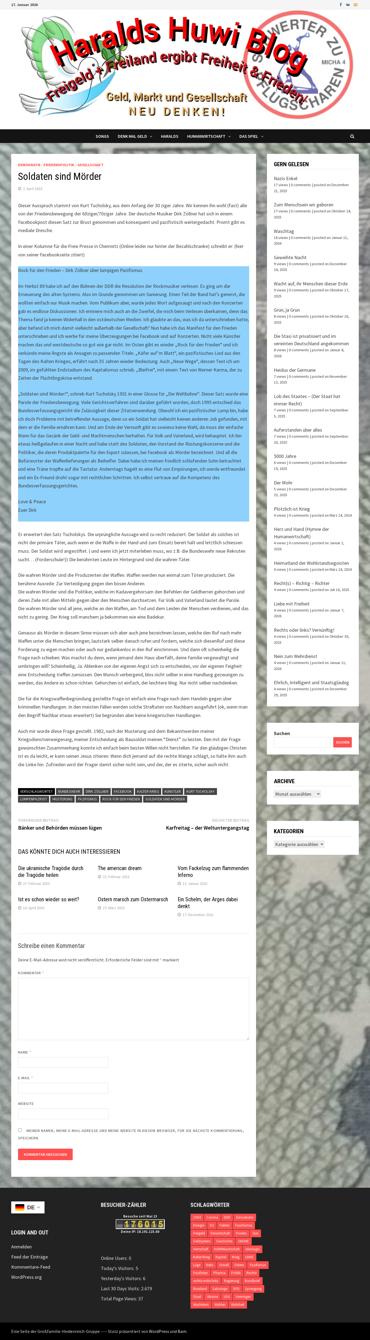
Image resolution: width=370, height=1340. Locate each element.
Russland (200, 1288)
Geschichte (224, 1241)
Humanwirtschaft (206, 136)
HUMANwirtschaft (227, 1249)
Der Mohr (283, 482)
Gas (255, 1233)
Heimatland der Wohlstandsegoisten (311, 563)
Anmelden (21, 1247)
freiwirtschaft (220, 1233)
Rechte (251, 1273)
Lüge (196, 1265)
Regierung (231, 1280)
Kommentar (31, 972)
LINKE (249, 1257)
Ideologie (252, 1249)
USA (227, 1296)
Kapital (221, 1257)
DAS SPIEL (248, 136)
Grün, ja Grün (287, 310)
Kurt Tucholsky (200, 791)
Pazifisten (200, 1273)
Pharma (219, 1273)
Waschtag (284, 231)
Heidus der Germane (295, 370)
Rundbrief (252, 1280)
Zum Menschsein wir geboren (303, 204)
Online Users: (115, 1258)
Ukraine (212, 1296)
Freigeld (199, 1233)
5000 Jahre (285, 456)
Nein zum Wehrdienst (295, 656)
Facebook (123, 791)
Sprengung (253, 1288)
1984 (197, 1217)
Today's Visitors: (118, 1268)
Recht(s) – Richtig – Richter (302, 583)
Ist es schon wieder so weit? (48, 899)
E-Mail (25, 1077)
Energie (198, 1225)
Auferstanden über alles (298, 430)
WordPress (159, 1331)
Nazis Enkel (285, 178)
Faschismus (243, 1225)
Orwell (224, 1265)
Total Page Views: (119, 1298)
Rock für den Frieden (121, 799)
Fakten (225, 1225)
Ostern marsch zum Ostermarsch (133, 899)
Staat (197, 1296)
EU (212, 1225)
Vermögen (243, 1296)
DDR (227, 1217)
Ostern (239, 1265)
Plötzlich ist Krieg (292, 509)
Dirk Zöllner (97, 791)
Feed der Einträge (29, 1257)
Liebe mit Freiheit (292, 604)
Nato (209, 1265)
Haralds (169, 136)
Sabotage (220, 1288)
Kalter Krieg (148, 791)
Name (24, 1052)
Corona (212, 1217)
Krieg (235, 1257)
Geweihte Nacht (290, 257)
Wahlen (220, 1304)
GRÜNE (243, 1241)
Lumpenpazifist (33, 799)
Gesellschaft (90, 164)
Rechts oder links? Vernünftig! (304, 630)
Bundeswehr (69, 791)
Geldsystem (201, 1241)
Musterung (62, 799)
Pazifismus (87, 799)
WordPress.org (26, 1277)
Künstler (173, 791)
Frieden (241, 1233)
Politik (236, 1273)
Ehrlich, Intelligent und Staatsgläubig (311, 682)
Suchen (282, 733)
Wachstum (201, 1304)
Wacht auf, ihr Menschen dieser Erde (311, 283)
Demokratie (29, 164)
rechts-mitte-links (205, 1280)
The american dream (120, 868)
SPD (236, 1288)
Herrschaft (200, 1249)
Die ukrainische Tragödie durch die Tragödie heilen (50, 871)
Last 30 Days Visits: (121, 1288)
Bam (182, 1331)
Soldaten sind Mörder (165, 799)
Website (26, 1103)
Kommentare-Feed (30, 1267)
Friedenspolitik (58, 164)
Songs (102, 136)
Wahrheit (237, 1304)
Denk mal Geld (132, 136)
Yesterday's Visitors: (122, 1278)
